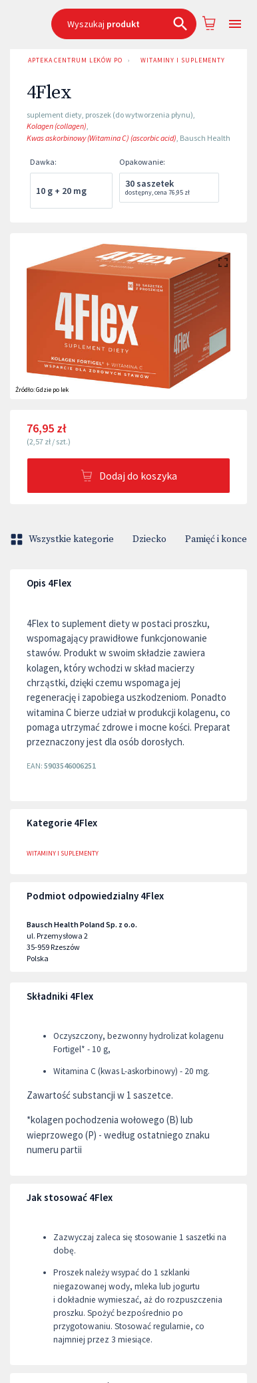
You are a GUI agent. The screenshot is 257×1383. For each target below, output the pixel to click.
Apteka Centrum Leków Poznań (73, 60)
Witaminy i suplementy (182, 60)
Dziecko (149, 539)
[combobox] (123, 24)
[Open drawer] (235, 24)
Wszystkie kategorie (63, 539)
